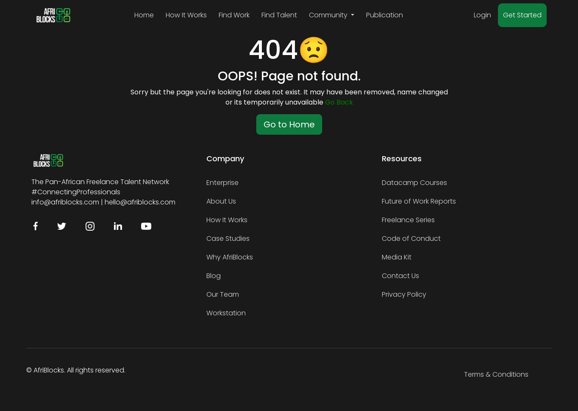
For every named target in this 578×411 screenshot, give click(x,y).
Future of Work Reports (419, 201)
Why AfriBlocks (229, 257)
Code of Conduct (411, 238)
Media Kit (396, 257)
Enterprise (222, 183)
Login (482, 15)
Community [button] (329, 15)
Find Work (234, 15)
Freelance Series (408, 220)
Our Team (222, 294)
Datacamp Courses (414, 183)
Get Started (522, 15)
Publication (384, 15)
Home (144, 15)
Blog (213, 276)
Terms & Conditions (496, 374)
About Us (221, 201)
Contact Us (400, 276)
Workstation (226, 313)
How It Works (186, 15)
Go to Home (289, 124)
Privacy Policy (404, 294)
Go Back (339, 102)
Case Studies (228, 238)
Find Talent (279, 15)
